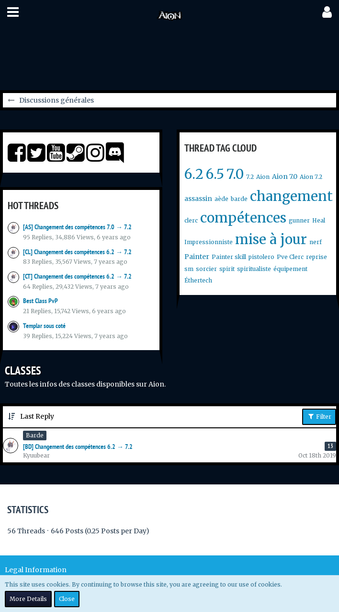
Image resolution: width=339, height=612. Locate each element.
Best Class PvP (40, 300)
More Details (28, 598)
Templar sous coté (44, 325)
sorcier (206, 268)
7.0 (235, 174)
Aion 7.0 (284, 176)
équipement (290, 268)
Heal (318, 220)
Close (67, 598)
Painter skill (229, 256)
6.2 (193, 174)
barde (239, 198)
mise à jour (271, 239)
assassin (198, 198)
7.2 (250, 176)
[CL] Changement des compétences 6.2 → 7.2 (77, 251)
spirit (227, 268)
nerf (315, 242)
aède (221, 198)
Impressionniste (208, 242)
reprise (316, 256)
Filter (319, 416)
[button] (13, 12)
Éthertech (198, 280)
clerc (191, 220)
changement (291, 196)
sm (188, 268)
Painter (196, 256)
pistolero (261, 256)
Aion (263, 176)
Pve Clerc (290, 256)
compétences (243, 217)
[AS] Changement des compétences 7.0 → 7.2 (77, 227)
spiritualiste (254, 268)
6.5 (215, 174)
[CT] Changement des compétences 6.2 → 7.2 (77, 276)
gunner (299, 220)
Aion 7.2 (311, 176)
